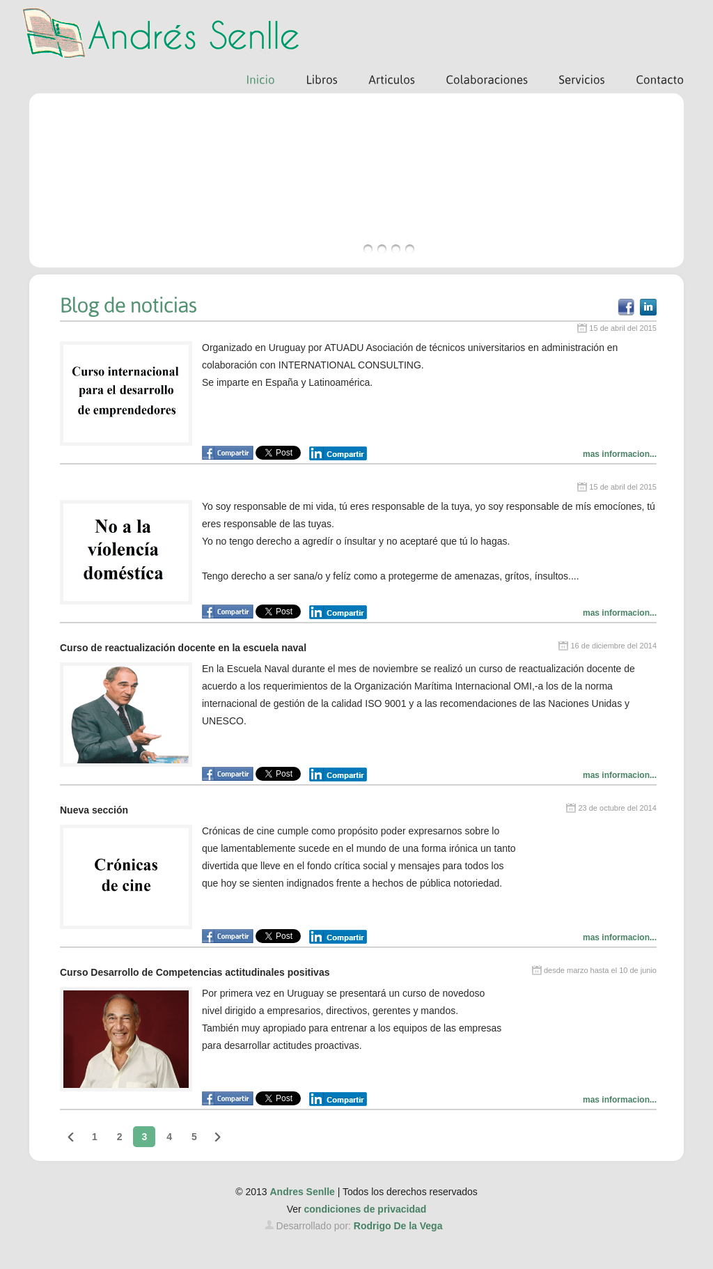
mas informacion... (620, 454)
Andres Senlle (301, 1191)
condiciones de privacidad (365, 1209)
